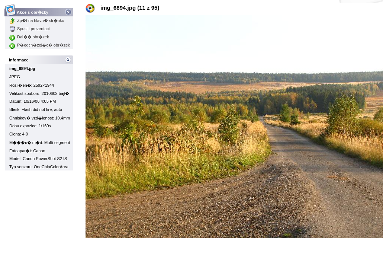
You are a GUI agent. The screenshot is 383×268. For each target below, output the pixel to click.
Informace (19, 60)
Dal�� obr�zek (29, 37)
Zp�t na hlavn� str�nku (36, 20)
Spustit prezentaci (29, 28)
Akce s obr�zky (33, 10)
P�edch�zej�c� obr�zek (39, 45)
